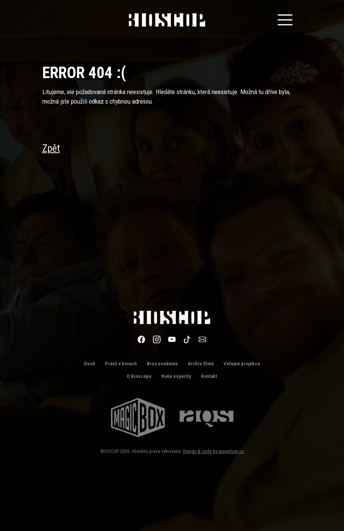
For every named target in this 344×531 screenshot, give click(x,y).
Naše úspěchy (176, 376)
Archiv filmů (201, 363)
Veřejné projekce (241, 363)
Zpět (51, 148)
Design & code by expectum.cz (213, 451)
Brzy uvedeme (162, 363)
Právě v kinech (121, 363)
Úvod (89, 363)
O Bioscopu (139, 376)
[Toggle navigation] (285, 20)
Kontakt (209, 376)
